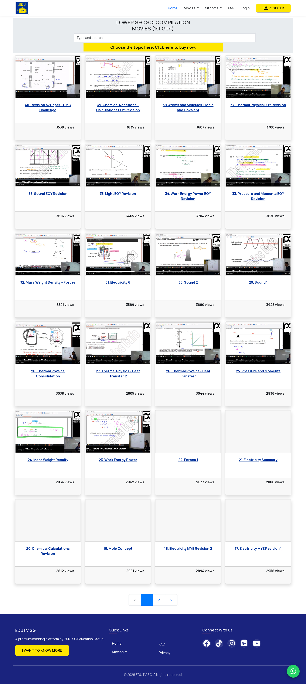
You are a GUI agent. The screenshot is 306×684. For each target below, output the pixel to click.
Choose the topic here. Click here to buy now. (153, 47)
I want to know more (42, 650)
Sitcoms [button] (212, 8)
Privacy (164, 652)
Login (245, 8)
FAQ (231, 8)
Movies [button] (190, 8)
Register (273, 8)
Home (172, 8)
